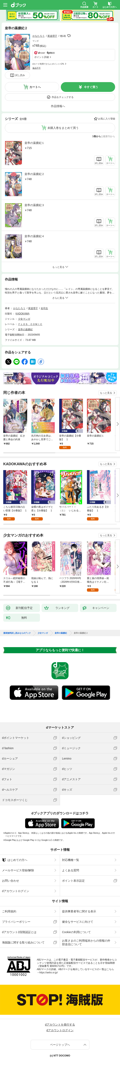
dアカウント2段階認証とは (19, 932)
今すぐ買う (91, 87)
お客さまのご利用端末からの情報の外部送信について (86, 942)
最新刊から (109, 136)
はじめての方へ (14, 860)
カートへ (35, 87)
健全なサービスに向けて (77, 921)
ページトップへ (60, 1044)
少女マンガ (24, 318)
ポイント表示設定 (73, 880)
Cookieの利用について (76, 932)
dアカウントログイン (15, 891)
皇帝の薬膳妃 (25, 329)
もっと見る (106, 392)
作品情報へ (58, 106)
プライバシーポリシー (16, 921)
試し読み (20, 75)
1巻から (96, 136)
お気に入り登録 (106, 118)
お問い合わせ (10, 880)
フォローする (69, 36)
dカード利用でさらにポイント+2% (48, 64)
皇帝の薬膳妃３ (34, 205)
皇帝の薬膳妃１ (34, 143)
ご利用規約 (9, 911)
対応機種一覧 (70, 860)
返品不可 (36, 68)
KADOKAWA (22, 313)
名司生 (44, 308)
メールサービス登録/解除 (18, 870)
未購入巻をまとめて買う (63, 127)
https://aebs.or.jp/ (48, 972)
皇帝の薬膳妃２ (34, 174)
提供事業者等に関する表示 (79, 911)
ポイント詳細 (41, 57)
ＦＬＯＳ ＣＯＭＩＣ (30, 324)
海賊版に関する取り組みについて (23, 942)
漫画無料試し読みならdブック (17, 633)
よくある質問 (70, 870)
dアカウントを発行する (60, 1024)
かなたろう (38, 36)
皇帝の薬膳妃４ (34, 236)
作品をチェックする (63, 97)
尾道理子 (52, 36)
